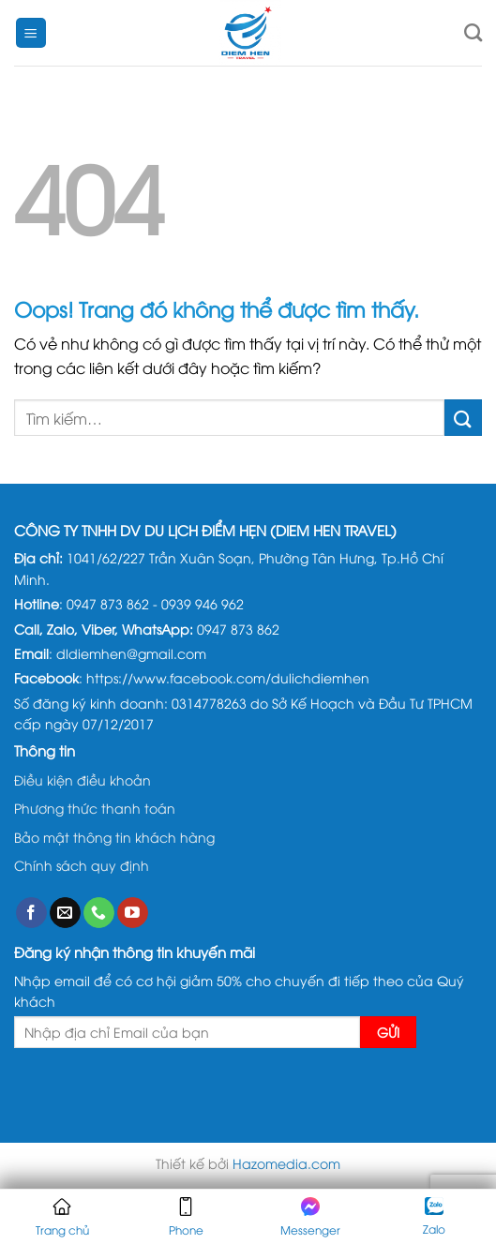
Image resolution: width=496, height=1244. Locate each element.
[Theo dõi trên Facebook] (31, 913)
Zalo (434, 1217)
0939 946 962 (202, 603)
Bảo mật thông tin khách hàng (114, 837)
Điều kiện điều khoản (82, 779)
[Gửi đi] (463, 417)
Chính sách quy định (81, 865)
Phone (186, 1217)
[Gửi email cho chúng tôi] (65, 913)
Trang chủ (62, 1217)
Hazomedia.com (286, 1163)
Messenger (310, 1217)
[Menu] (31, 33)
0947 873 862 (108, 603)
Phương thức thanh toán (94, 808)
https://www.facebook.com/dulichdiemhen (227, 677)
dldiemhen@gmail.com (131, 653)
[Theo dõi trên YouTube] (132, 913)
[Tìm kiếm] (473, 32)
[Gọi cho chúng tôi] (98, 913)
